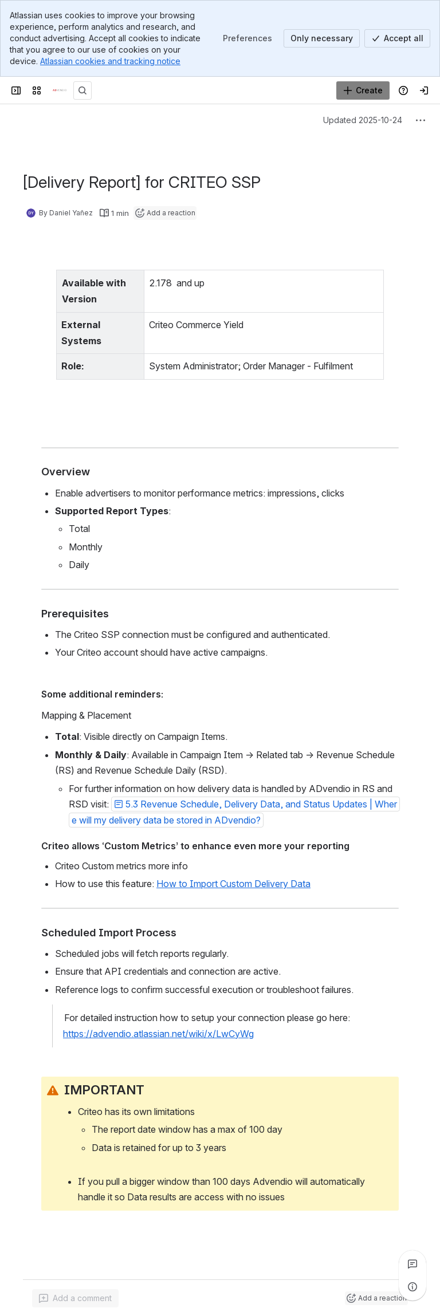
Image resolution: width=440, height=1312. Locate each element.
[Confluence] (59, 90)
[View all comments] (412, 1264)
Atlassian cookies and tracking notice (110, 61)
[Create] (363, 90)
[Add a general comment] (75, 1286)
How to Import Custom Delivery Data (233, 868)
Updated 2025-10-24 (362, 120)
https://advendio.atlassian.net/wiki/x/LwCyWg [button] (158, 1017)
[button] (234, 796)
